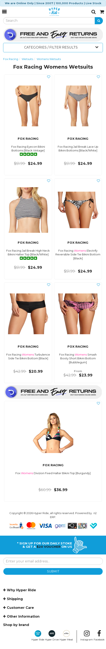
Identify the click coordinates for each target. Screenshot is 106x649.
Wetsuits (27, 59)
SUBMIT (53, 571)
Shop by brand (16, 625)
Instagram (86, 635)
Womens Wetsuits (49, 59)
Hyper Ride (37, 635)
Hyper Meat (66, 635)
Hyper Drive (52, 635)
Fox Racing (10, 59)
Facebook (99, 635)
